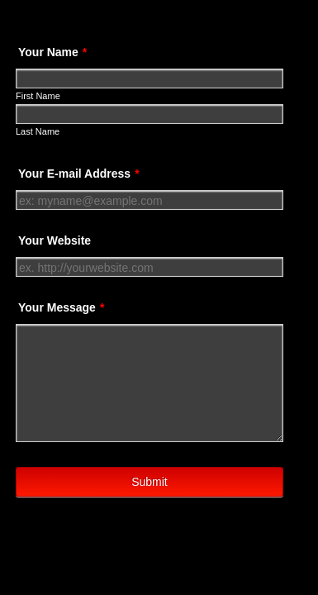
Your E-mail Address (79, 173)
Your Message (61, 307)
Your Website (54, 240)
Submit (149, 487)
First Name (38, 96)
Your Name (52, 52)
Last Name (37, 131)
